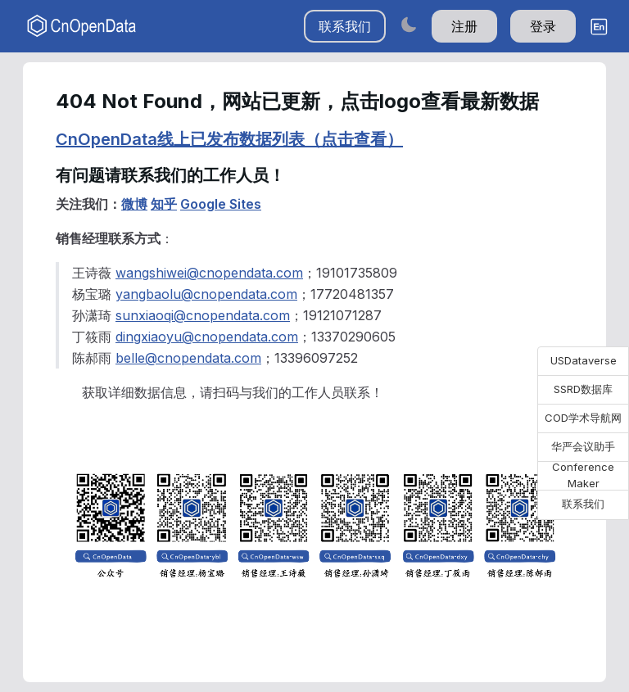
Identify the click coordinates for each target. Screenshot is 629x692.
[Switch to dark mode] (409, 24)
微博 (134, 204)
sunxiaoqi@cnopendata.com (202, 315)
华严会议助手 (583, 446)
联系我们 (345, 26)
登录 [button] (543, 26)
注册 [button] (464, 26)
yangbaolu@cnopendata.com (206, 294)
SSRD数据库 (583, 389)
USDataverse (583, 360)
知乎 (164, 204)
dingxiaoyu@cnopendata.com (206, 336)
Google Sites (220, 204)
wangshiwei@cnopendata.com (209, 273)
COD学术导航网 (583, 417)
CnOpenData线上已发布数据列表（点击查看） (229, 139)
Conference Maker (583, 476)
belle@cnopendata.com (188, 358)
